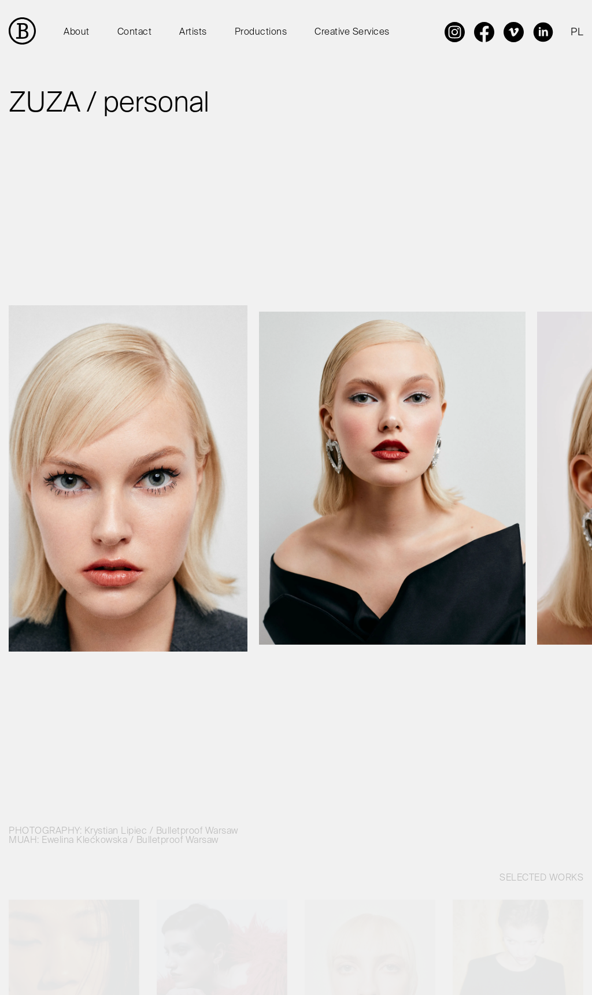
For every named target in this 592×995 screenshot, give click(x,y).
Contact (134, 32)
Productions (261, 32)
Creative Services (352, 32)
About (77, 32)
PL (577, 32)
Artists (193, 32)
